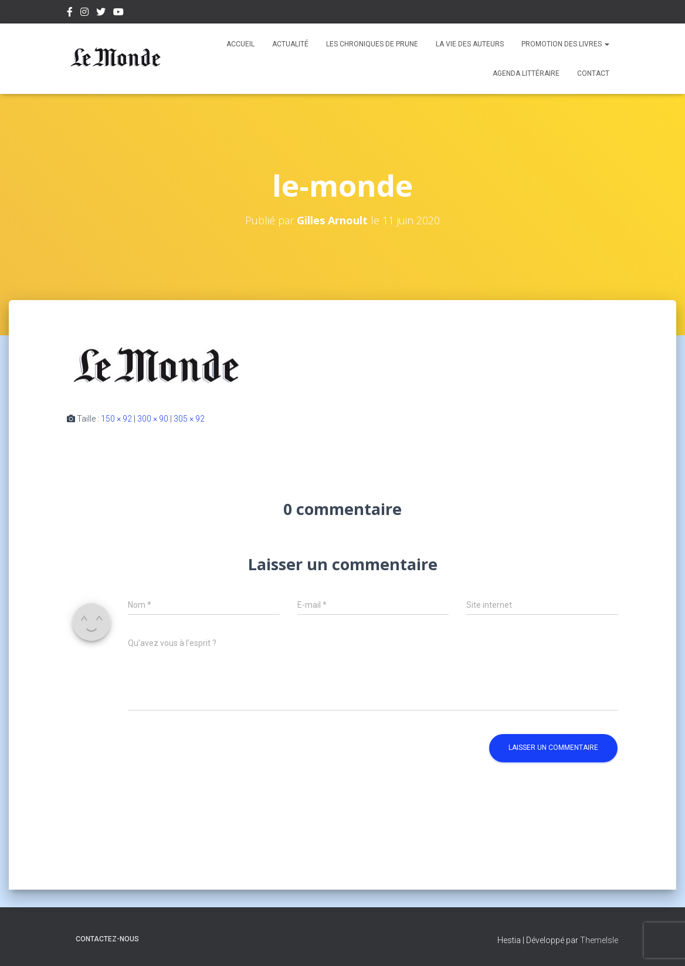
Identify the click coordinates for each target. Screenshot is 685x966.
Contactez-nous (107, 939)
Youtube (118, 13)
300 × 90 (152, 418)
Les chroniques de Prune (372, 44)
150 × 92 (116, 418)
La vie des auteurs (470, 44)
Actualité (290, 44)
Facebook (70, 13)
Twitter (101, 13)
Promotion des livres (565, 44)
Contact (593, 73)
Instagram (84, 13)
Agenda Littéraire (526, 73)
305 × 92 (189, 418)
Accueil (240, 44)
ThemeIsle (599, 940)
